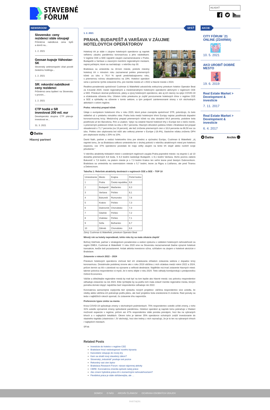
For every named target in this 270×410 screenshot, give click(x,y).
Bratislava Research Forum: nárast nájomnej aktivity (116, 365)
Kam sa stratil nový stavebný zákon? (108, 356)
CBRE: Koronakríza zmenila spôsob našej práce (114, 369)
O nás (110, 393)
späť (190, 27)
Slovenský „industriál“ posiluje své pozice (110, 359)
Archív (233, 137)
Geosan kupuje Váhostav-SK (54, 61)
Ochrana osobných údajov (159, 393)
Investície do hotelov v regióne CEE (108, 346)
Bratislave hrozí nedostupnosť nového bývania (113, 349)
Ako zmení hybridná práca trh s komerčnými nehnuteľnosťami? (121, 372)
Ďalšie (207, 137)
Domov (98, 393)
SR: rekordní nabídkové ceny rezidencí (52, 86)
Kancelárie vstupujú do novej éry (106, 353)
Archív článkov (128, 393)
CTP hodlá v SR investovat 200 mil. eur (51, 111)
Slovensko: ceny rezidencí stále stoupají (52, 36)
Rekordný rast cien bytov (102, 362)
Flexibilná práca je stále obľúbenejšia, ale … (112, 375)
